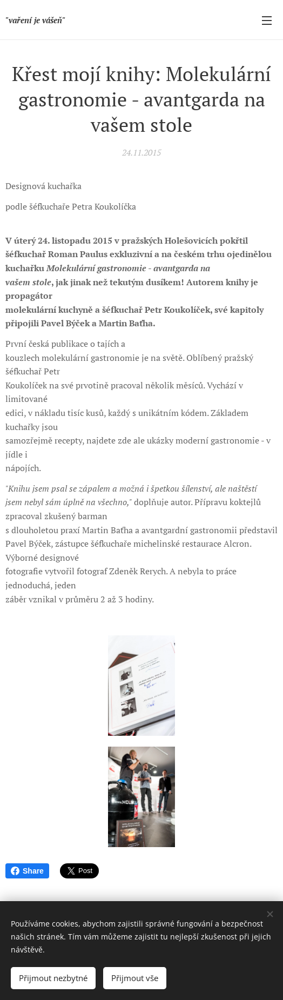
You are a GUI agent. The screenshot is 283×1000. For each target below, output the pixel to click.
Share (27, 871)
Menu (267, 20)
